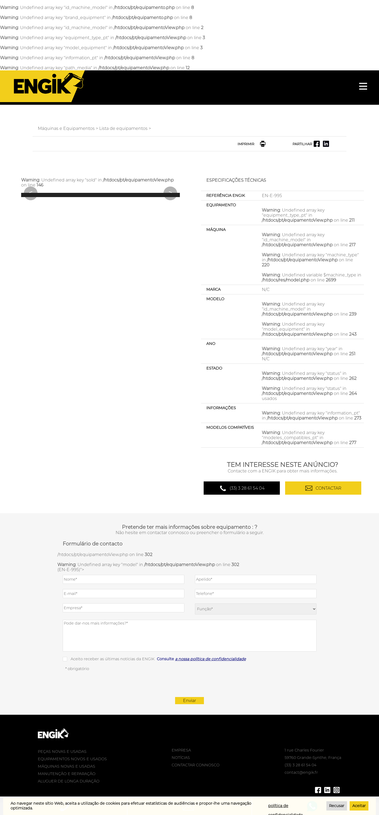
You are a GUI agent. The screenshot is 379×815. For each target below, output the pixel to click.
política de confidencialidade (285, 807)
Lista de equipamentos (123, 128)
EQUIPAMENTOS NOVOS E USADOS (72, 759)
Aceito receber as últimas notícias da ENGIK (158, 659)
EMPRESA (181, 750)
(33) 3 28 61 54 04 (247, 488)
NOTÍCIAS (181, 757)
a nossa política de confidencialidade (210, 659)
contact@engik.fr (301, 772)
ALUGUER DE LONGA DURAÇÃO (68, 781)
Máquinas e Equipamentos (66, 128)
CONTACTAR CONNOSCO (196, 765)
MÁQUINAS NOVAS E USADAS (66, 766)
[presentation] (189, 684)
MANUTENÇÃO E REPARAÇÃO (66, 773)
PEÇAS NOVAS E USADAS (62, 751)
